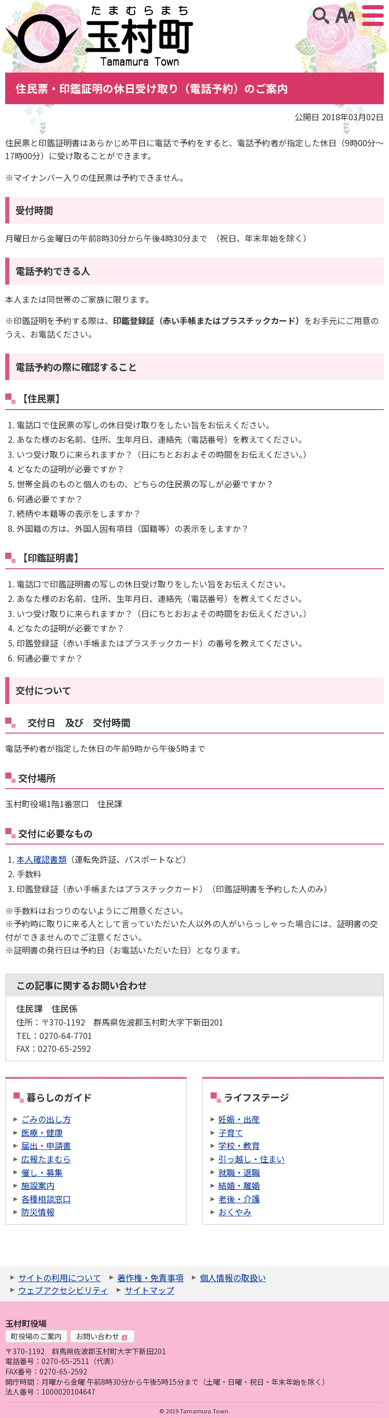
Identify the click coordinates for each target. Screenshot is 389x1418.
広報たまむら (46, 1159)
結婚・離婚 (239, 1185)
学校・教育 (239, 1145)
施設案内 (37, 1185)
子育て (230, 1132)
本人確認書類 (41, 859)
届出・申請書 (46, 1145)
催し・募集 (42, 1172)
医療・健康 (42, 1132)
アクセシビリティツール (345, 15)
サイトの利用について (59, 1277)
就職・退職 (239, 1172)
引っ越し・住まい (251, 1159)
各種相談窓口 (46, 1198)
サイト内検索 (321, 15)
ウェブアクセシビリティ (63, 1290)
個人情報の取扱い (233, 1277)
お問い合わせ (102, 1336)
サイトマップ (149, 1290)
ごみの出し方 (46, 1119)
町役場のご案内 (36, 1336)
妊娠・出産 (239, 1119)
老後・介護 (239, 1198)
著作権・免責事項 (150, 1277)
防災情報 (37, 1211)
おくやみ (235, 1211)
